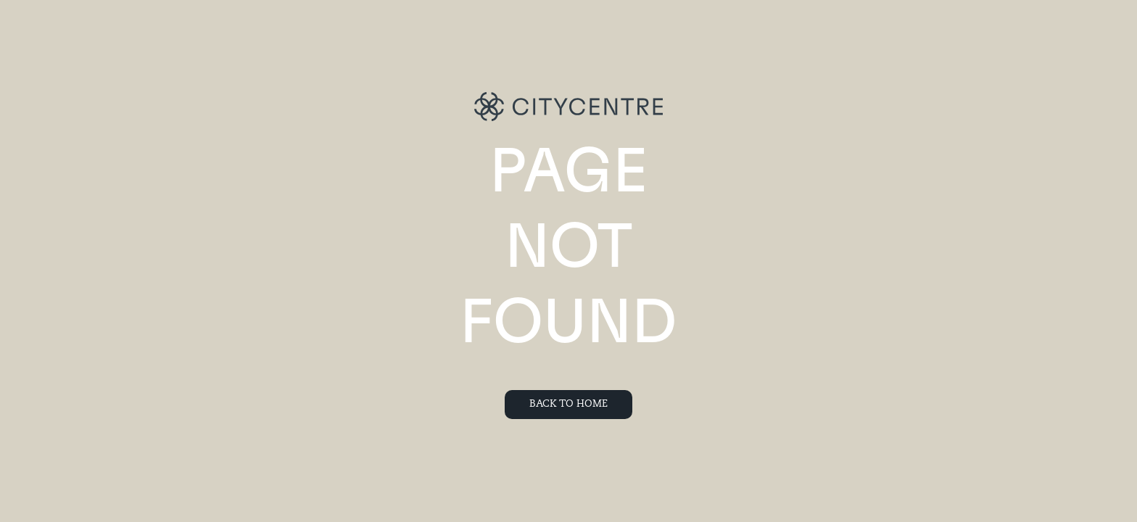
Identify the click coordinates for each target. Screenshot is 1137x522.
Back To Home (568, 404)
